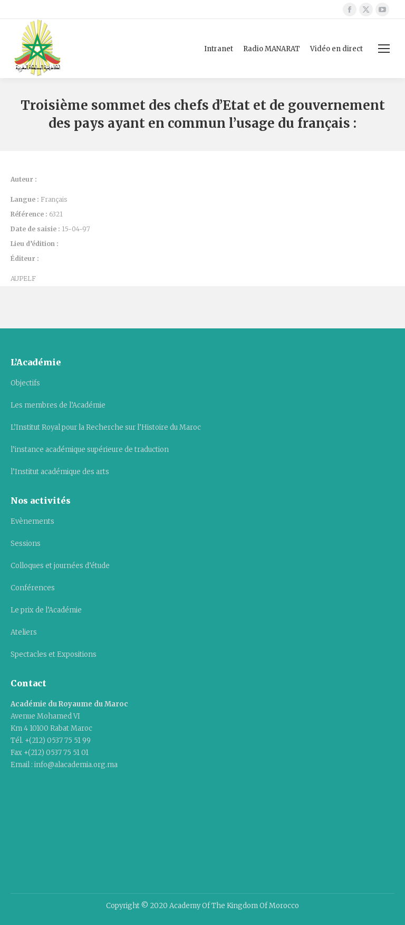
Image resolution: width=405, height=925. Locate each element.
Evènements (32, 521)
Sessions (26, 543)
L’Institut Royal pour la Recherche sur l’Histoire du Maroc (106, 427)
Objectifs (25, 383)
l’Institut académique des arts (60, 471)
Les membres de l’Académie (58, 405)
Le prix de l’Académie (46, 610)
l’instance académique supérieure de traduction (90, 449)
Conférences (33, 587)
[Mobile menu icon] (383, 48)
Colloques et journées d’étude (60, 565)
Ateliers (24, 632)
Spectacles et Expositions (54, 654)
